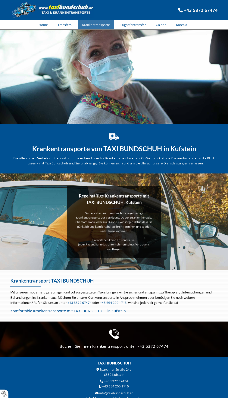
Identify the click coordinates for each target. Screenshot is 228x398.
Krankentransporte (96, 25)
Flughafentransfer (133, 25)
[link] (66, 24)
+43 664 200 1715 (113, 302)
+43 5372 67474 (79, 302)
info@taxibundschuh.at (116, 393)
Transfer (64, 25)
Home (43, 25)
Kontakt (181, 25)
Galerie (161, 25)
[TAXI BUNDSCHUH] (50, 10)
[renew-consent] (4, 394)
